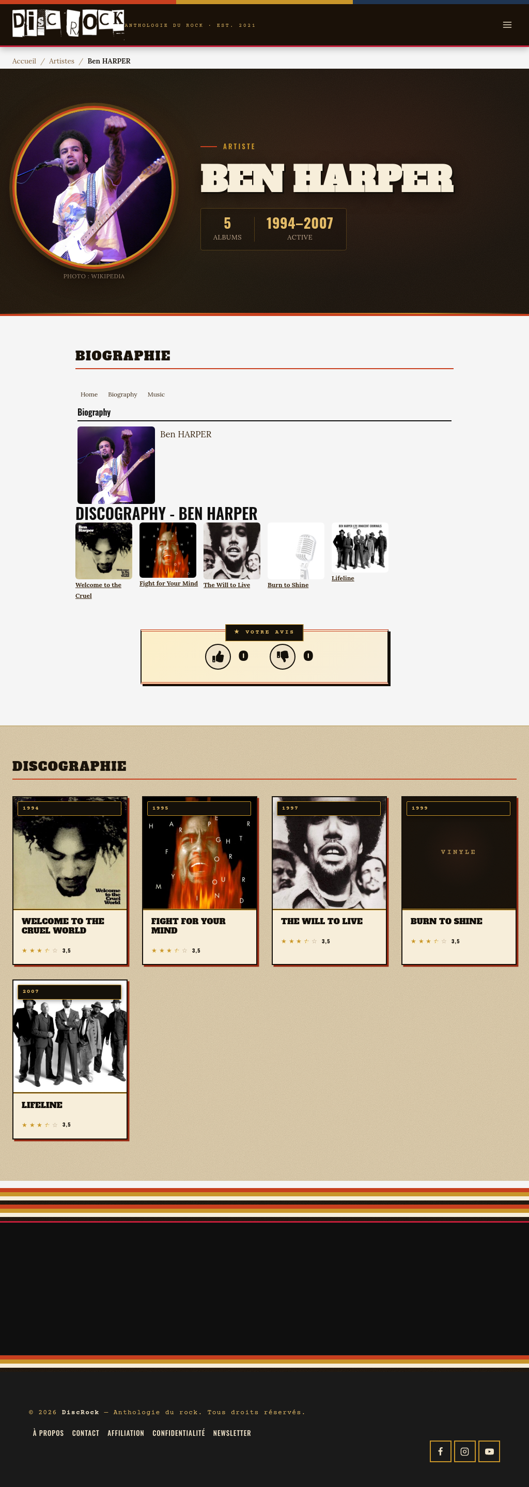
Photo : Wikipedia (94, 276)
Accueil (24, 61)
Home (89, 394)
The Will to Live (227, 585)
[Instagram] (465, 1451)
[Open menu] (507, 25)
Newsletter (232, 1433)
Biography (122, 394)
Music (156, 394)
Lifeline (343, 578)
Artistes (61, 61)
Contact (86, 1433)
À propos (48, 1433)
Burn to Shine (288, 585)
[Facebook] (441, 1451)
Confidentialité (178, 1433)
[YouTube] (489, 1451)
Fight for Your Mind (168, 583)
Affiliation (125, 1433)
